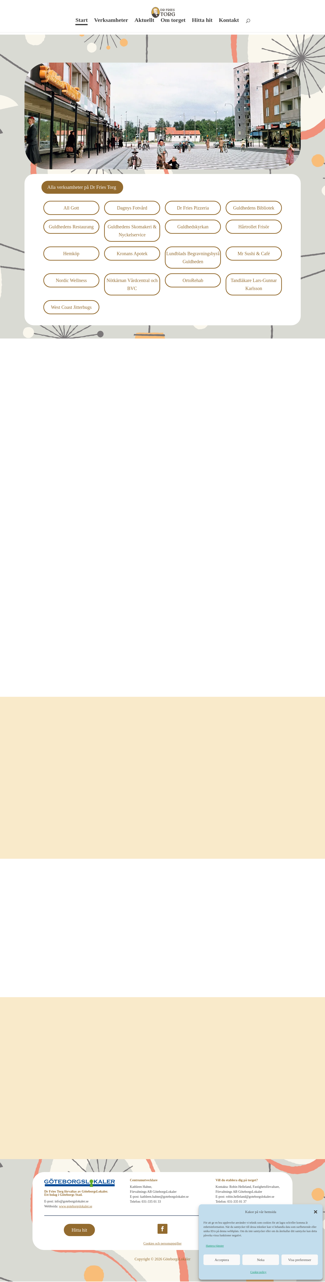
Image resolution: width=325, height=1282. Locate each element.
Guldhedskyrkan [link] (192, 227)
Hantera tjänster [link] (215, 1245)
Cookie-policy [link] (258, 1272)
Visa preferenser (299, 1260)
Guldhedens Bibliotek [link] (253, 208)
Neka (260, 1260)
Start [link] (81, 20)
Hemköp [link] (71, 254)
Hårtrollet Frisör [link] (253, 227)
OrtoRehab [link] (193, 280)
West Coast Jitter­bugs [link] (71, 307)
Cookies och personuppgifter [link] (162, 1244)
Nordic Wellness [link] (71, 280)
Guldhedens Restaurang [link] (71, 227)
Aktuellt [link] (144, 20)
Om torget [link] (173, 20)
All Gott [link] (71, 208)
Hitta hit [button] (79, 1230)
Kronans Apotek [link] (132, 254)
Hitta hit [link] (202, 20)
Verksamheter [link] (111, 20)
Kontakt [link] (229, 20)
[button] (315, 1211)
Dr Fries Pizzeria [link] (193, 208)
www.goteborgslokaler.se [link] (75, 1207)
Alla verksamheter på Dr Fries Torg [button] (85, 187)
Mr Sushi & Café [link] (254, 254)
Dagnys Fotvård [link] (132, 208)
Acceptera (222, 1260)
